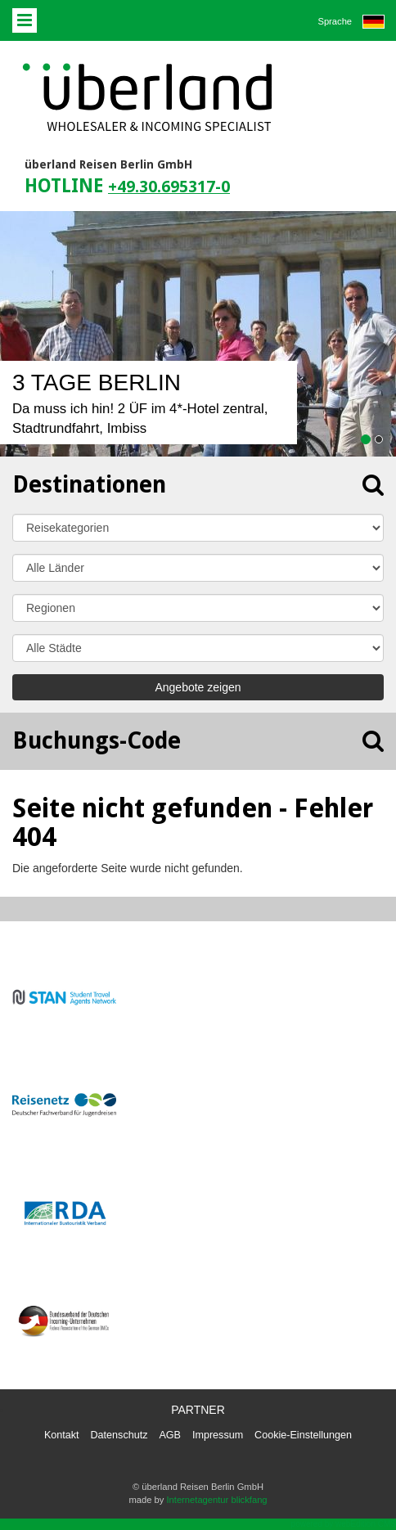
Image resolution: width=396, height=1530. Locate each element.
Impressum (217, 1435)
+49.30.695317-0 (169, 187)
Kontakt (61, 1435)
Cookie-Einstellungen (303, 1435)
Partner (198, 1409)
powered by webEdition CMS (343, 1523)
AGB (170, 1435)
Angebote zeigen (198, 687)
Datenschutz (119, 1435)
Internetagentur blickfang (216, 1500)
